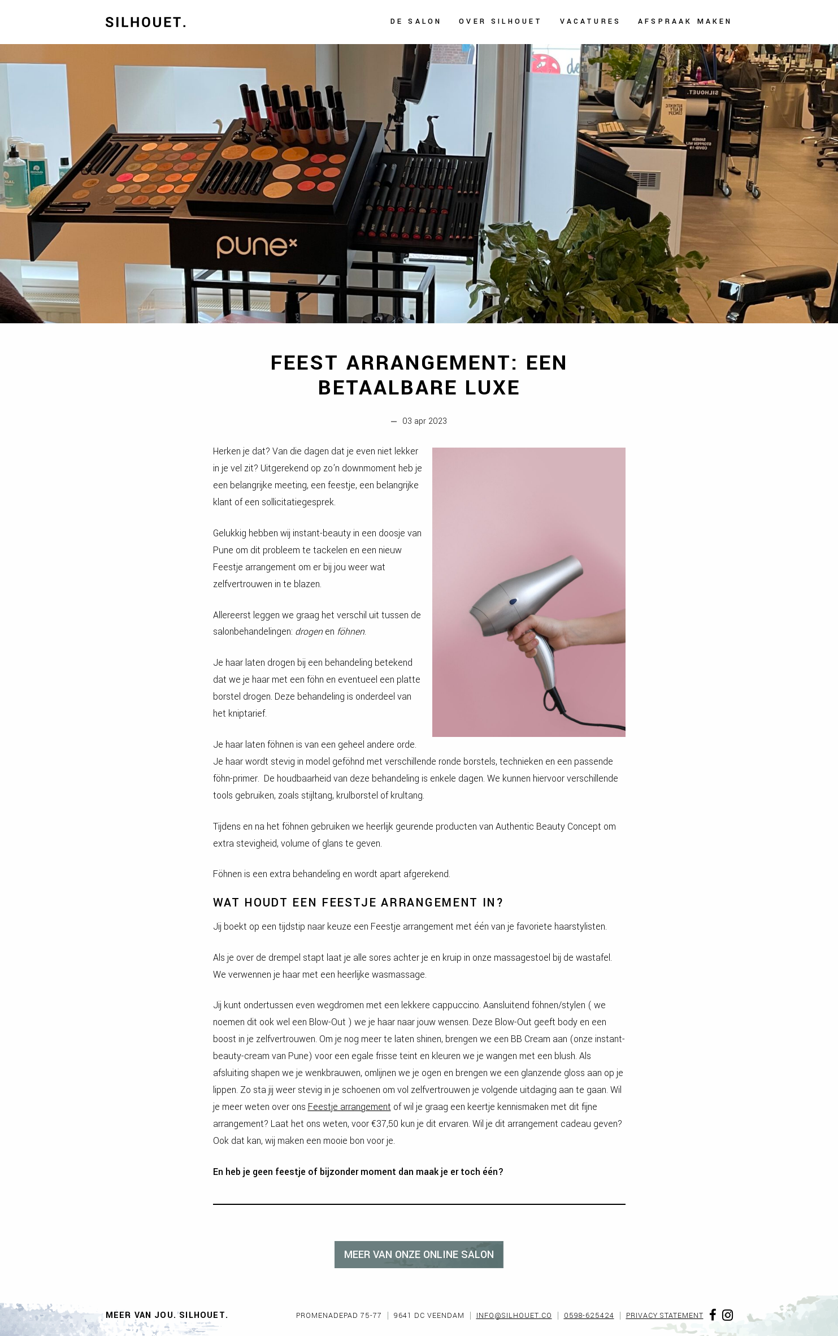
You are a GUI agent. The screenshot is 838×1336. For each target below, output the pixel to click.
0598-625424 (589, 1316)
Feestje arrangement (349, 1106)
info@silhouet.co (514, 1316)
